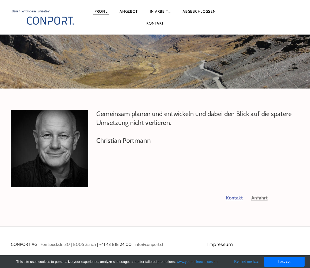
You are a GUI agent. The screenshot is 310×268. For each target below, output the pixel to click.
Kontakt (155, 23)
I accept (284, 261)
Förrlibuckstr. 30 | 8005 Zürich (68, 244)
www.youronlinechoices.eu (197, 262)
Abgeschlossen (199, 11)
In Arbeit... (160, 11)
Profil (101, 11)
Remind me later (247, 261)
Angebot (129, 11)
